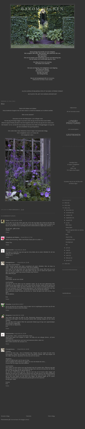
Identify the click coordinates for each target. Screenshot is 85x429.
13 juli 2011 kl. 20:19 (20, 250)
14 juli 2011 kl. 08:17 (17, 304)
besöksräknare (67, 293)
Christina (8, 304)
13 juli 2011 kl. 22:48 (23, 262)
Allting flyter (69, 227)
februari (68, 258)
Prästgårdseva (10, 262)
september (69, 217)
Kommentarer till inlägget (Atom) (20, 419)
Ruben (8, 220)
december (69, 210)
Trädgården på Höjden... (13, 237)
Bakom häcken (42, 9)
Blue (67, 234)
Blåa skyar (69, 225)
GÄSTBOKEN (73, 135)
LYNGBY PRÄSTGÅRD (73, 122)
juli (67, 223)
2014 (66, 203)
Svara (7, 232)
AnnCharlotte (10, 250)
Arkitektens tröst (70, 239)
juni (67, 247)
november (69, 212)
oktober (68, 215)
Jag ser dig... (69, 237)
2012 (66, 205)
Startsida (28, 416)
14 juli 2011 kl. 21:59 (20, 333)
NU (67, 244)
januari (68, 260)
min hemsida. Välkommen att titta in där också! (44, 78)
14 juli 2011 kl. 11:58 (18, 315)
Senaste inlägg (5, 416)
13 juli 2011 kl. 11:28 (16, 220)
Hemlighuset (69, 242)
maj (67, 250)
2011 (66, 208)
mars (67, 255)
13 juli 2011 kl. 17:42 (26, 237)
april (67, 253)
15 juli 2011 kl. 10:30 (23, 349)
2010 (66, 263)
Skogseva (9, 315)
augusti (68, 220)
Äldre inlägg (51, 416)
